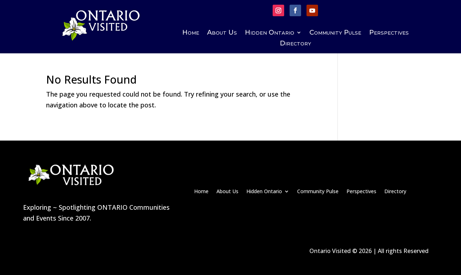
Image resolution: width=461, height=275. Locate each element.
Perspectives (389, 33)
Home (190, 33)
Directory (295, 44)
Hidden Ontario (269, 33)
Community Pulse (335, 33)
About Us (222, 33)
